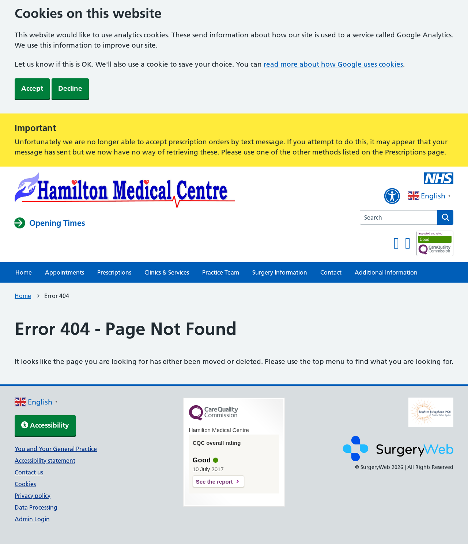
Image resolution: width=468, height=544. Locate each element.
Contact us (29, 472)
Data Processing (36, 507)
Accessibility (45, 425)
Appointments (64, 272)
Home (23, 272)
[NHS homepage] (125, 191)
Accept (32, 88)
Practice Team (220, 272)
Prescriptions (114, 272)
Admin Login (32, 519)
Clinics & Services (166, 272)
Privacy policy (32, 495)
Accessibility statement (45, 460)
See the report (214, 481)
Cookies (25, 484)
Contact (330, 272)
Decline (70, 88)
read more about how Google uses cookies (333, 64)
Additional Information (386, 272)
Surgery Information (279, 272)
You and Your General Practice (56, 448)
